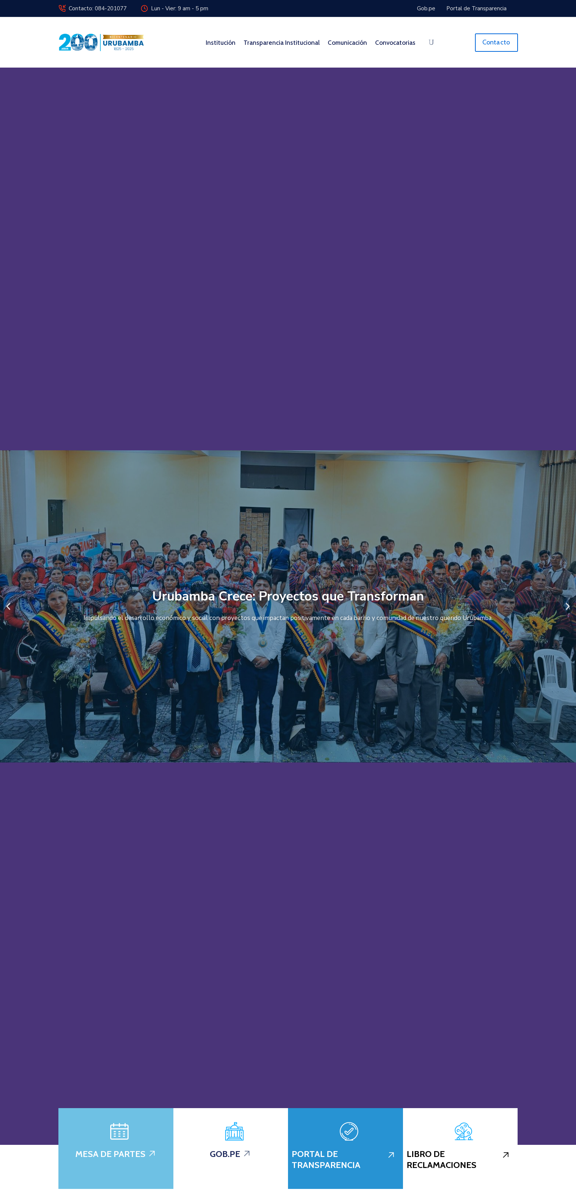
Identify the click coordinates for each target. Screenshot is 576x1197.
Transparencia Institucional (282, 42)
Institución (220, 42)
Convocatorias (395, 42)
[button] (8, 606)
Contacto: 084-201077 (98, 8)
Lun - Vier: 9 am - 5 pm (179, 8)
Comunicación (347, 42)
